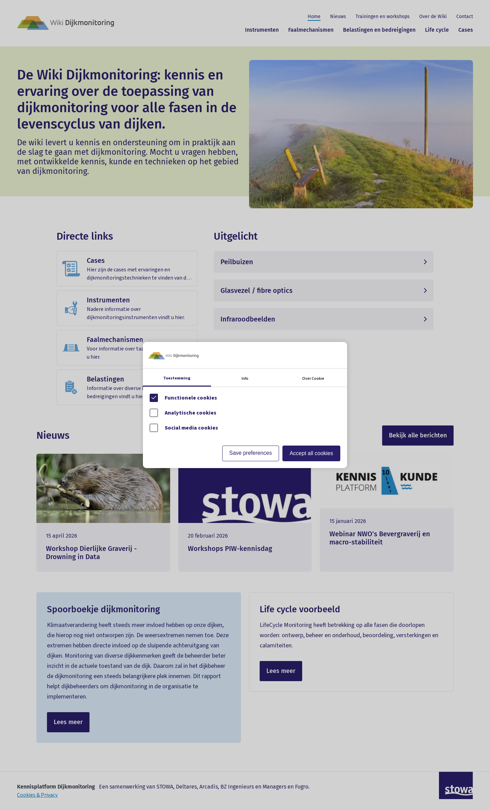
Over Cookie (313, 378)
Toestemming (177, 378)
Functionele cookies (191, 398)
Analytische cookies (190, 413)
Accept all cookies (311, 453)
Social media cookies (191, 428)
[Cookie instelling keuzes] (245, 405)
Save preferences (250, 453)
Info (245, 378)
